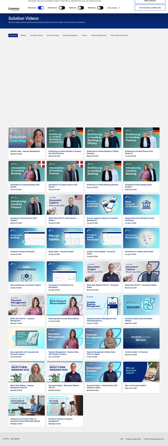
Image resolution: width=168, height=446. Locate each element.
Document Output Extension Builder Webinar (138, 320)
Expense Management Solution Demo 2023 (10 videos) (101, 353)
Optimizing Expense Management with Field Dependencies (101, 320)
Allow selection (150, 13)
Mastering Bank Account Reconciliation (64, 319)
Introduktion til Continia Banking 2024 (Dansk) (24, 186)
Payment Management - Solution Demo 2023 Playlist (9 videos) (64, 353)
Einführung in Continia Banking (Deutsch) (102, 185)
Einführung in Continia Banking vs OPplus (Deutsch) (103, 152)
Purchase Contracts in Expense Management (60, 420)
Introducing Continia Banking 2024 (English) (138, 186)
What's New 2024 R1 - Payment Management (22, 320)
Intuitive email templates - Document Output (101, 253)
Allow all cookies (150, 6)
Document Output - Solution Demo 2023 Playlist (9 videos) (102, 386)
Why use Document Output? (135, 385)
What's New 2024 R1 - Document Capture (141, 285)
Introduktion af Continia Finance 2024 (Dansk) (63, 186)
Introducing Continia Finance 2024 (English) (23, 219)
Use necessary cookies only (150, 20)
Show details (112, 20)
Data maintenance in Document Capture (25, 285)
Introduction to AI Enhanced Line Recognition (61, 286)
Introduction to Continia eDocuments (139, 252)
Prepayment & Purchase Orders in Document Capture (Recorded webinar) (25, 420)
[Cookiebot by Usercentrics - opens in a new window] (13, 21)
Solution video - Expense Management (25, 151)
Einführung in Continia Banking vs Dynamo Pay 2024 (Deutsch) (65, 152)
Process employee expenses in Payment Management (102, 219)
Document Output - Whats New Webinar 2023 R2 (64, 386)
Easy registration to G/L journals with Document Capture (24, 353)
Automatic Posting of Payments (22, 252)
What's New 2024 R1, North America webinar (62, 219)
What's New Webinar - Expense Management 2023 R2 (22, 386)
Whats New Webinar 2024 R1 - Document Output (102, 286)
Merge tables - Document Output (61, 252)
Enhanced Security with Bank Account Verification (139, 219)
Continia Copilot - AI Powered (136, 352)
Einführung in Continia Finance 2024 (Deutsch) (139, 152)
